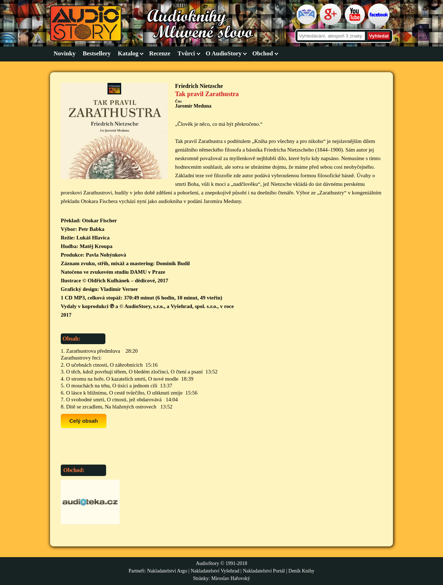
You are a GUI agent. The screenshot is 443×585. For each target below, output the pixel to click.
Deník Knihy (301, 571)
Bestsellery (96, 53)
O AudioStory (224, 53)
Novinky (64, 53)
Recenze (159, 53)
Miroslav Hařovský (230, 578)
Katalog (128, 53)
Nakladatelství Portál (264, 571)
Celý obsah (83, 421)
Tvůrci (186, 53)
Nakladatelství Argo (167, 571)
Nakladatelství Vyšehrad (216, 571)
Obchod (262, 53)
